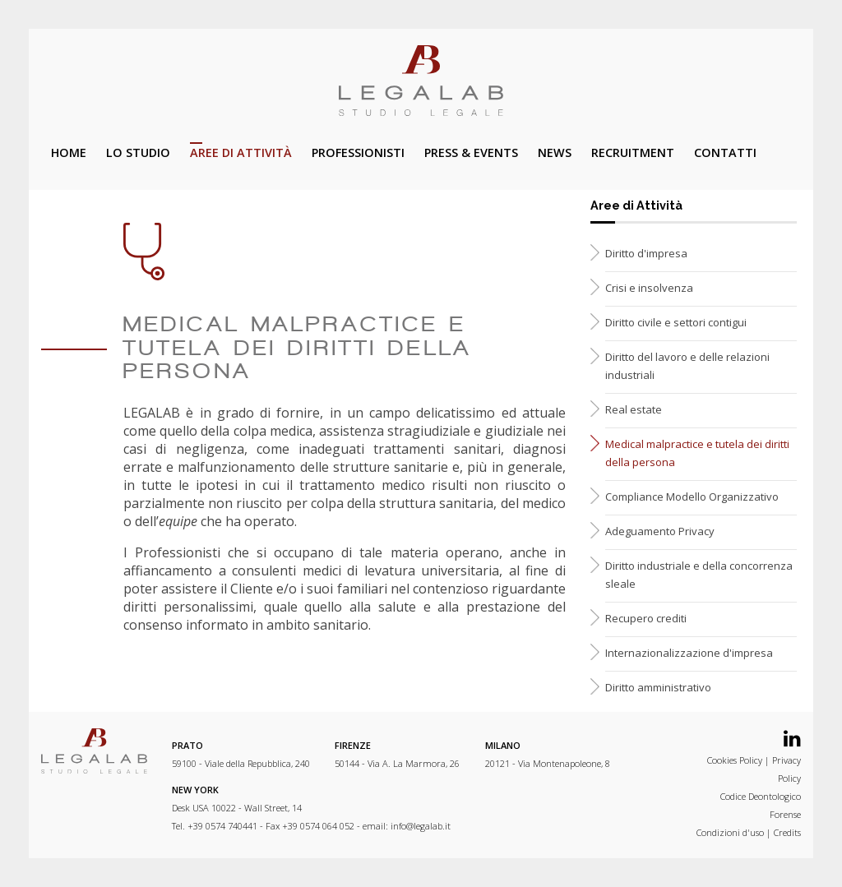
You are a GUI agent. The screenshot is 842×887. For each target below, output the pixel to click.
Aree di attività (241, 152)
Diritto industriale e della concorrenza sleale (699, 574)
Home (68, 152)
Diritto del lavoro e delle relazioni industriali (687, 365)
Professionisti (358, 152)
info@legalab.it (421, 826)
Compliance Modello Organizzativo (692, 496)
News (554, 152)
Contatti (725, 152)
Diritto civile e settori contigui (676, 322)
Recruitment (632, 152)
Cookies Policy (734, 760)
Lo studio (138, 152)
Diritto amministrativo (658, 687)
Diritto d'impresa (646, 253)
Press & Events (471, 152)
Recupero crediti (646, 618)
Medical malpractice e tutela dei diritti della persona (697, 453)
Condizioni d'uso (730, 832)
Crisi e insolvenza (649, 287)
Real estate (633, 409)
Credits (787, 832)
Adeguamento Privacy (660, 531)
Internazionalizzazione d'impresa (689, 652)
